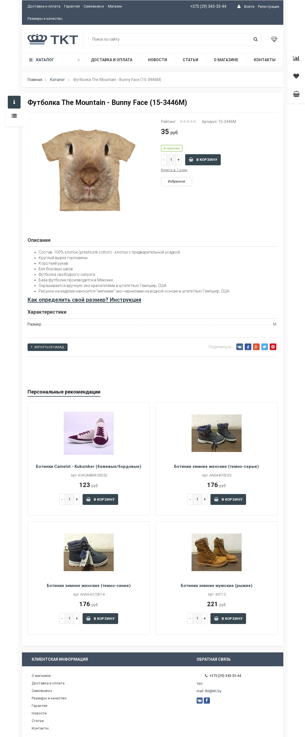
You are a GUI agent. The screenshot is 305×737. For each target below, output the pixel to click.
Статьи (190, 60)
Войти (249, 6)
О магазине (226, 60)
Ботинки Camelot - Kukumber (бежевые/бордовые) (88, 466)
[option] (89, 170)
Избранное (176, 181)
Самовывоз (94, 6)
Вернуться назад (47, 347)
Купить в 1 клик (174, 170)
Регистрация (268, 6)
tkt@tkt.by (213, 691)
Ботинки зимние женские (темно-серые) (216, 466)
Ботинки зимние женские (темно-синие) (89, 585)
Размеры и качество (45, 18)
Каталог (54, 60)
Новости (157, 60)
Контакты (265, 60)
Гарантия (72, 6)
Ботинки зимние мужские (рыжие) (216, 585)
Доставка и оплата (44, 6)
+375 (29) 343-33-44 (208, 6)
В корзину (203, 160)
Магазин (115, 6)
